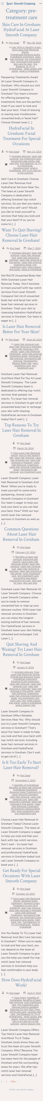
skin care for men (23, 64)
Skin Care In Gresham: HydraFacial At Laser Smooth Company (21, 30)
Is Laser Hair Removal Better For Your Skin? (21, 329)
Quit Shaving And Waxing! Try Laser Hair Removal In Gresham (21, 649)
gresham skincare (21, 156)
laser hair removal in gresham (25, 346)
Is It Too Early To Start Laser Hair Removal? (21, 765)
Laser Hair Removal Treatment (26, 463)
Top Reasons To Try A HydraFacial (23, 66)
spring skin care (18, 1011)
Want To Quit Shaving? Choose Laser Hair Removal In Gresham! (21, 235)
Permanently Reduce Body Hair (25, 362)
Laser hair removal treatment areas (28, 263)
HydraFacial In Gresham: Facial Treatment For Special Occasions (21, 136)
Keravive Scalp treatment (25, 681)
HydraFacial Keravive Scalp (25, 54)
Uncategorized (21, 168)
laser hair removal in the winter (26, 690)
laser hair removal (24, 457)
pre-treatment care (30, 158)
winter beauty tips (25, 705)
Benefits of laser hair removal (25, 787)
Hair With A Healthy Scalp (26, 47)
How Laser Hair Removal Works (25, 51)
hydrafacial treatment (22, 56)
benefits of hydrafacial (26, 785)
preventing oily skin (20, 580)
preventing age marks (28, 61)
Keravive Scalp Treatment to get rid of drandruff (25, 906)
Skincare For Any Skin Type (25, 1009)
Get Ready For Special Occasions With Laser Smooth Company (21, 876)
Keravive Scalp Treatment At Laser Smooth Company (25, 793)
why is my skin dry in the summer (30, 171)
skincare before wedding (25, 1007)
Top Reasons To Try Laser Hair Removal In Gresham (21, 430)
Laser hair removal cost (26, 344)
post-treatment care (26, 364)
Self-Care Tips (18, 700)
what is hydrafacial (29, 71)
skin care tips (30, 583)
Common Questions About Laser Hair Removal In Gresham (21, 534)
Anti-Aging (20, 997)
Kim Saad (14, 42)
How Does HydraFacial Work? (21, 982)
